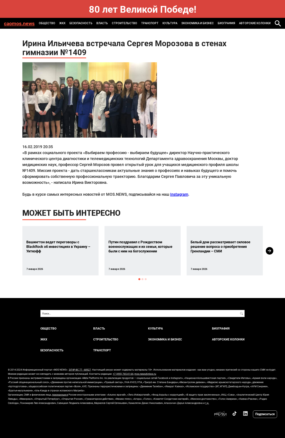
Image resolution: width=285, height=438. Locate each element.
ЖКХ (62, 23)
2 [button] (142, 279)
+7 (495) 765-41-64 (123, 373)
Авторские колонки (255, 23)
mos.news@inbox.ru (145, 373)
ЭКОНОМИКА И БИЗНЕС (197, 23)
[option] (60, 250)
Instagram (179, 194)
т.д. (207, 402)
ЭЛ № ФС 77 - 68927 (80, 369)
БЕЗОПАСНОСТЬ (80, 23)
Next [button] (269, 251)
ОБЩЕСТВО (47, 23)
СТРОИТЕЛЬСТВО (124, 23)
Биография (226, 23)
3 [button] (146, 279)
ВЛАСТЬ (102, 23)
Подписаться (265, 414)
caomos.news (19, 23)
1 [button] (139, 279)
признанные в (60, 394)
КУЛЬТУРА (169, 23)
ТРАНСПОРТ (150, 23)
